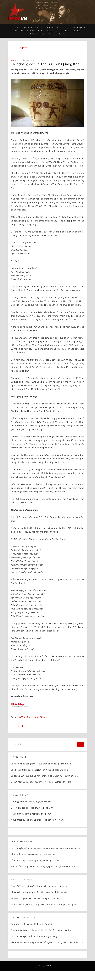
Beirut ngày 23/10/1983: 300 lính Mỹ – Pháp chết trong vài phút (41, 781)
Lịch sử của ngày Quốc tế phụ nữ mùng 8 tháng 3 (35, 936)
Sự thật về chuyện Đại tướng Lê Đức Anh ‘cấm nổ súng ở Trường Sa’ (44, 904)
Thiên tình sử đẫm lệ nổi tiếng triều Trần (31, 813)
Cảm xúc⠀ (77, 31)
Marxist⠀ (51, 31)
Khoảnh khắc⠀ (37, 31)
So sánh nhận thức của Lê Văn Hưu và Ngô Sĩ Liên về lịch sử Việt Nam (44, 775)
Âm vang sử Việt (20, 795)
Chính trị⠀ (39, 28)
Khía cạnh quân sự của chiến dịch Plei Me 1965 (33, 854)
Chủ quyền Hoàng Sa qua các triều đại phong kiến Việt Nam (40, 892)
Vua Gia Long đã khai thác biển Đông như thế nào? (35, 898)
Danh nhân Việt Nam (37, 717)
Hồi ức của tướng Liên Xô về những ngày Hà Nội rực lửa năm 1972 (43, 866)
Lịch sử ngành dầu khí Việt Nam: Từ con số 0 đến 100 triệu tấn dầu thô (45, 848)
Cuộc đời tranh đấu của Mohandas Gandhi (31, 924)
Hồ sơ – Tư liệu (19, 757)
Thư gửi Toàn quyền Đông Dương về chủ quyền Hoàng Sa (39, 886)
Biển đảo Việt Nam (21, 879)
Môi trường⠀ (20, 31)
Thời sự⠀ (26, 28)
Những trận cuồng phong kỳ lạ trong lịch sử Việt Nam (37, 819)
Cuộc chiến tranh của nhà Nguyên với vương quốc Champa (39, 769)
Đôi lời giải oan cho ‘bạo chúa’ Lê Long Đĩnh (32, 807)
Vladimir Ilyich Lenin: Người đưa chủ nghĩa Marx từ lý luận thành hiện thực (47, 942)
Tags (42, 34)
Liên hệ (61, 34)
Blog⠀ (33, 34)
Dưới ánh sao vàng (22, 841)
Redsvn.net (53, 966)
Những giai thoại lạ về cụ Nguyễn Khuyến (31, 801)
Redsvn (15, 28)
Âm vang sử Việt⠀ (30, 60)
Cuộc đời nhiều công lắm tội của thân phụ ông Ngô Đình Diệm (41, 763)
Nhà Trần (21, 717)
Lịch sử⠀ (63, 28)
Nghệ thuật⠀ (77, 28)
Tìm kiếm (51, 34)
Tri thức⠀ (51, 28)
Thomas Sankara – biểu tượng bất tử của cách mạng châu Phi (41, 930)
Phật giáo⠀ (64, 31)
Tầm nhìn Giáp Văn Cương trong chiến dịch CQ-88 (35, 860)
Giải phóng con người (24, 917)
